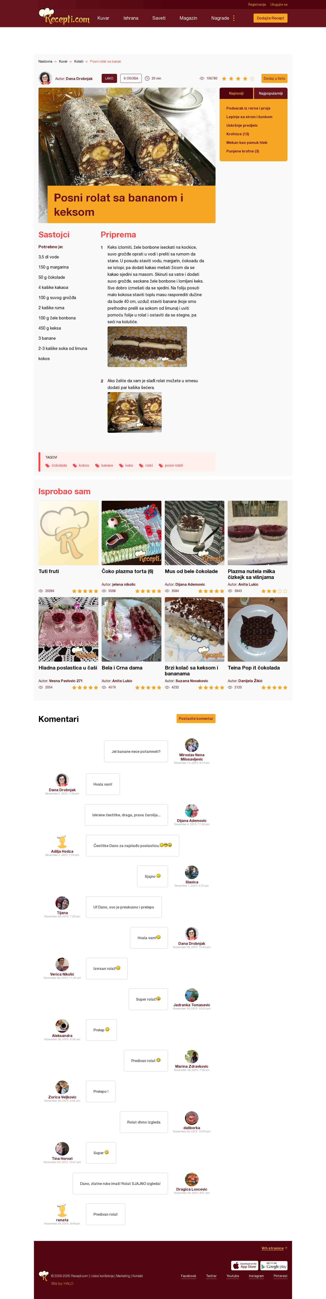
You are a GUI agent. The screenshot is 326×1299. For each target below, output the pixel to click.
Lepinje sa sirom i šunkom (249, 117)
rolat (149, 465)
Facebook (188, 1276)
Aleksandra (62, 1035)
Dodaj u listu (274, 78)
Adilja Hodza (62, 851)
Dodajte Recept (270, 18)
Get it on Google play (274, 1265)
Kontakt (137, 1276)
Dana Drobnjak (79, 78)
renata (62, 1220)
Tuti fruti (68, 547)
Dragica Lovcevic (191, 1189)
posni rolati (174, 465)
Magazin (188, 18)
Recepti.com (64, 16)
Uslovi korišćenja (102, 1276)
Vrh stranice (273, 1248)
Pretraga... (243, 18)
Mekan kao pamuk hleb (246, 142)
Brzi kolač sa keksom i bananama (195, 643)
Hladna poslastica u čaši (68, 643)
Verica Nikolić (62, 974)
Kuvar (103, 18)
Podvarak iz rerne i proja (248, 108)
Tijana (62, 912)
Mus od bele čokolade (195, 547)
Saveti (158, 18)
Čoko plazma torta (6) (131, 547)
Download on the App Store (244, 1265)
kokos (84, 465)
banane (107, 465)
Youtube (233, 1276)
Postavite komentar (196, 718)
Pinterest (281, 1276)
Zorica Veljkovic (62, 1097)
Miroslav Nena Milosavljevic (191, 757)
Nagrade (220, 18)
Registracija (257, 4)
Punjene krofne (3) (242, 151)
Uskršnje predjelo (242, 125)
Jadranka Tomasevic (191, 1005)
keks (129, 465)
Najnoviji (236, 93)
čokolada (59, 465)
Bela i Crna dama (131, 643)
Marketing (123, 1276)
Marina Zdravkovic (192, 1066)
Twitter (211, 1276)
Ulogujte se (279, 4)
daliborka (191, 1128)
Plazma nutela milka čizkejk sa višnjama (258, 547)
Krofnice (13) (237, 134)
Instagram (256, 1276)
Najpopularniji (271, 93)
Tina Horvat (62, 1158)
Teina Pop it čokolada (258, 643)
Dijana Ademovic (192, 820)
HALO (68, 1283)
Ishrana (130, 18)
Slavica (191, 882)
